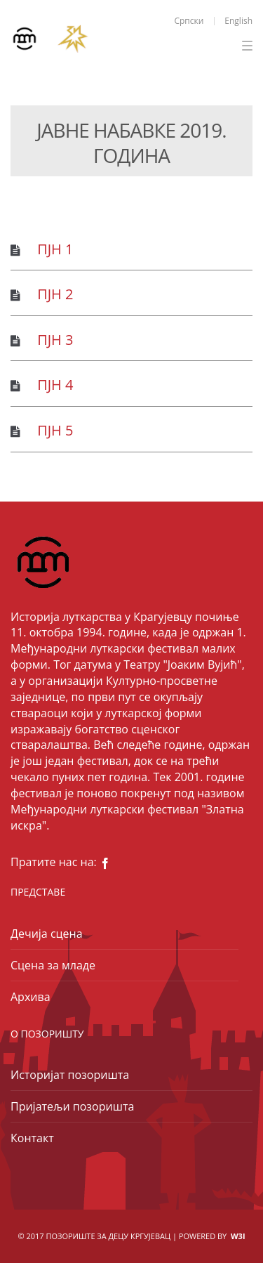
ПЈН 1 (55, 249)
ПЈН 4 (55, 384)
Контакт (32, 1138)
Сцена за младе (53, 965)
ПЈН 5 (55, 430)
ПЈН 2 (55, 293)
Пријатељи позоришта (72, 1106)
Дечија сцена (47, 933)
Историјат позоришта (70, 1074)
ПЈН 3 (55, 339)
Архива (30, 996)
